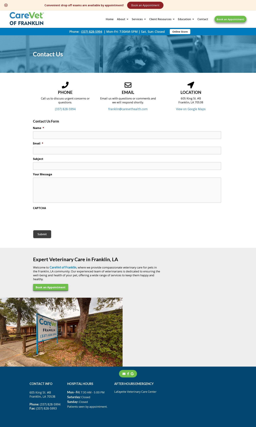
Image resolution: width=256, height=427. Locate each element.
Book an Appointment (176, 5)
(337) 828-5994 (91, 35)
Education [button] (184, 21)
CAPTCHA (39, 220)
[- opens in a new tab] (128, 335)
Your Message (42, 184)
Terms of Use (145, 399)
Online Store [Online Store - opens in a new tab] (180, 35)
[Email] (123, 335)
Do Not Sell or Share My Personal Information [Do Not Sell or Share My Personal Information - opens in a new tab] (128, 406)
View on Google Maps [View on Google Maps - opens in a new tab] (191, 118)
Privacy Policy (170, 399)
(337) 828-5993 (43, 370)
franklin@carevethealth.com (128, 118)
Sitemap (124, 399)
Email (38, 153)
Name (38, 137)
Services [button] (137, 21)
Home (110, 21)
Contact (202, 21)
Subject (38, 168)
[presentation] (59, 229)
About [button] (121, 21)
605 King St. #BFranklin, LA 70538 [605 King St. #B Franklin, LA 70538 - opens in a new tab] (43, 356)
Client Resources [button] (160, 21)
